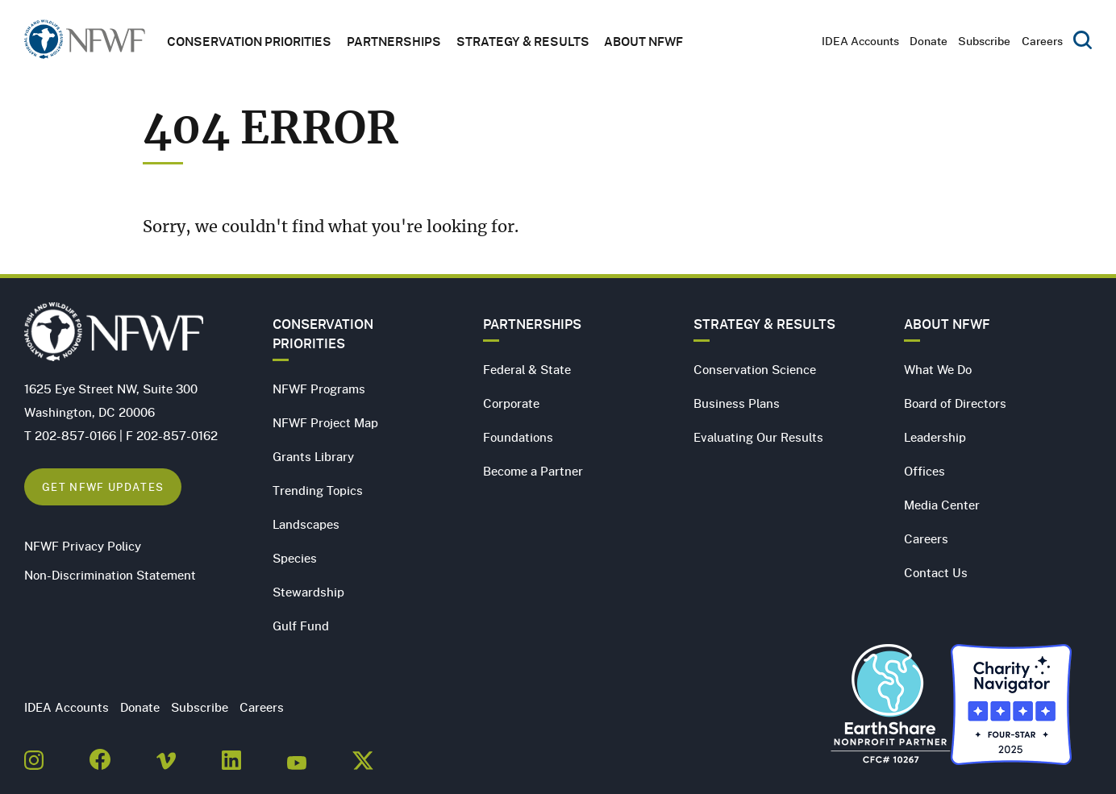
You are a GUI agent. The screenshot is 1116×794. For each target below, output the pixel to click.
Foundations (518, 437)
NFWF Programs (319, 388)
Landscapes (306, 524)
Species (295, 558)
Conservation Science (754, 369)
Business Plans (736, 403)
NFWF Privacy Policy (82, 546)
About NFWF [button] (643, 41)
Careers (1042, 41)
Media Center (942, 504)
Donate (928, 41)
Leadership (935, 437)
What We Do (938, 369)
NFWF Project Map (325, 422)
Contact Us (936, 572)
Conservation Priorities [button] (249, 41)
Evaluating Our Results (758, 437)
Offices (924, 471)
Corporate (511, 403)
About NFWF (947, 324)
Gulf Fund (301, 625)
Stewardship (308, 592)
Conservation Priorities (323, 333)
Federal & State (527, 369)
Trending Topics (318, 490)
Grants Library (313, 456)
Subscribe (984, 41)
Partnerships (394, 41)
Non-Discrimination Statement (110, 575)
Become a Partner (533, 471)
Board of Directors (955, 403)
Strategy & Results (522, 41)
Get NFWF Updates (103, 486)
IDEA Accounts (860, 41)
